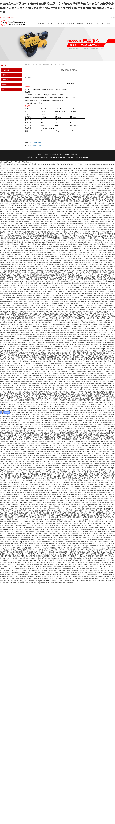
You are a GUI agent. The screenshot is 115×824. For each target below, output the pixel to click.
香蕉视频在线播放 (47, 388)
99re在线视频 (22, 560)
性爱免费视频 (34, 355)
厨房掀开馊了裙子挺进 (35, 283)
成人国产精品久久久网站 (94, 211)
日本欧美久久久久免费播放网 (9, 322)
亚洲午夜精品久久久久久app (99, 264)
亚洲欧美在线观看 (52, 400)
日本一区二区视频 (53, 556)
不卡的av (51, 550)
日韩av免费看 (90, 447)
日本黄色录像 (48, 412)
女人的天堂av (81, 295)
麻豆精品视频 (17, 542)
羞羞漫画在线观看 (41, 336)
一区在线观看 (86, 246)
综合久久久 (106, 482)
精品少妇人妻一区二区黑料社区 (86, 359)
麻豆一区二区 (80, 236)
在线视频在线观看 (17, 416)
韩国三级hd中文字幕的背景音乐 (83, 420)
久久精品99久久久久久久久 (91, 209)
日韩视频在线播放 (44, 525)
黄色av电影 (9, 193)
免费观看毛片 (91, 371)
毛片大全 (67, 180)
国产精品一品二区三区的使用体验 (42, 217)
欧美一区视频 (96, 199)
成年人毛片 (21, 209)
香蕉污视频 (73, 388)
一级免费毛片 (64, 232)
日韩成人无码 (79, 377)
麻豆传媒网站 (34, 507)
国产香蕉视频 (99, 576)
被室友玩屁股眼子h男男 (21, 517)
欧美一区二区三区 (68, 305)
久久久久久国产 (41, 562)
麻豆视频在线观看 (76, 178)
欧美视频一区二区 (41, 363)
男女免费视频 (90, 498)
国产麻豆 (42, 379)
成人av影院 (58, 515)
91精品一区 (10, 392)
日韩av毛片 (58, 544)
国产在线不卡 (8, 303)
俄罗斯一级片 (50, 515)
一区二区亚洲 (103, 344)
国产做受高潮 (34, 273)
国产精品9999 (93, 513)
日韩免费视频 (88, 318)
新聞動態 (61, 23)
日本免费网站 (40, 340)
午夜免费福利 (87, 392)
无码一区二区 (93, 182)
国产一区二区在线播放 (17, 199)
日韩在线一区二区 (25, 367)
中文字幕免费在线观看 (86, 293)
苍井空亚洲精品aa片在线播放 (25, 511)
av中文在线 (49, 338)
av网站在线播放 (87, 203)
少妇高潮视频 (68, 238)
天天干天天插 (20, 472)
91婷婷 (71, 554)
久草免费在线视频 (37, 367)
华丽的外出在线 (57, 373)
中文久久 (68, 186)
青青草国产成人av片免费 (33, 234)
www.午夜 (100, 572)
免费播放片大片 (5, 258)
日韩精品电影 (8, 427)
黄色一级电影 (33, 535)
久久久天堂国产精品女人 (59, 205)
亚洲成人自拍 (71, 195)
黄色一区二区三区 (62, 307)
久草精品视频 (38, 377)
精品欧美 (99, 353)
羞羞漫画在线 (107, 385)
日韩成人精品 (33, 314)
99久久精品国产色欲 (77, 488)
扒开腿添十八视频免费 (39, 223)
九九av (41, 242)
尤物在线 (63, 217)
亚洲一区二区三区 (92, 250)
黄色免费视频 (94, 221)
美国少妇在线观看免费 (52, 299)
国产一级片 (104, 336)
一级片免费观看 (24, 537)
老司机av (13, 258)
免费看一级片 (38, 480)
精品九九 (104, 199)
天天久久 (109, 578)
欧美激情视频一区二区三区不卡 (103, 258)
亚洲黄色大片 (8, 326)
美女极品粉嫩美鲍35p (35, 201)
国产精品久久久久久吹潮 (98, 207)
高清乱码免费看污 (80, 330)
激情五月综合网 (35, 240)
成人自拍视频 (21, 379)
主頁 (33, 64)
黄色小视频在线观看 (65, 318)
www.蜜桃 (112, 474)
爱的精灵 (45, 550)
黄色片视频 (24, 283)
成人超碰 (109, 268)
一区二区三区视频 (14, 283)
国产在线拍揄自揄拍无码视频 (56, 353)
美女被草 (18, 213)
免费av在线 (88, 433)
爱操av (51, 264)
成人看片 (58, 505)
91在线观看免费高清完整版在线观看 (78, 375)
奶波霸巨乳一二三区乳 (63, 369)
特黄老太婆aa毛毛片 (74, 422)
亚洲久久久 (60, 383)
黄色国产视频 (77, 197)
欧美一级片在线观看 (41, 199)
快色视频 (17, 250)
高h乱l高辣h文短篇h (41, 346)
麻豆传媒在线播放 (66, 455)
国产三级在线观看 (34, 523)
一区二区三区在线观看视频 (69, 287)
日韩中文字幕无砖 (69, 203)
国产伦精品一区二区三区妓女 (67, 371)
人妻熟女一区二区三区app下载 (23, 320)
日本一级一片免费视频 (80, 402)
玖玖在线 (94, 246)
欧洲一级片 (5, 227)
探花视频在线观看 (104, 172)
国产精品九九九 (102, 285)
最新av (27, 305)
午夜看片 (57, 244)
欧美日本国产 (67, 207)
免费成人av (59, 238)
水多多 (102, 238)
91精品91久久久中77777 (37, 568)
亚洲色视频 (75, 533)
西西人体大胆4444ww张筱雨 (16, 225)
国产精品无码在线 (28, 550)
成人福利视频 (85, 191)
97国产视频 (15, 361)
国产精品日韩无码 (94, 441)
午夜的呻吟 (5, 385)
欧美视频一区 (32, 494)
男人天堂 (32, 176)
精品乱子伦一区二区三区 (91, 184)
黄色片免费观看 (92, 431)
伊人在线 (12, 414)
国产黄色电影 (75, 363)
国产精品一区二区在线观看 (76, 176)
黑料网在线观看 (108, 277)
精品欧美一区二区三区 (9, 217)
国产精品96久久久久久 (12, 182)
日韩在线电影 (24, 191)
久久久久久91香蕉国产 (7, 273)
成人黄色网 (64, 445)
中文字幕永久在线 (42, 431)
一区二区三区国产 (91, 225)
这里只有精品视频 (86, 217)
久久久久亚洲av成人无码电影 (21, 275)
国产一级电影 (62, 375)
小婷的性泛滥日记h (69, 346)
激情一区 (42, 227)
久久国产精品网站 (39, 252)
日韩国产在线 (47, 570)
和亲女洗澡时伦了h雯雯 (68, 236)
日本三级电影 (88, 291)
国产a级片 (62, 191)
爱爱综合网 (7, 230)
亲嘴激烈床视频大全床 (58, 303)
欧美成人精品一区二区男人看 (23, 324)
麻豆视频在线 (97, 289)
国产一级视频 (99, 484)
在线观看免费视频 (57, 180)
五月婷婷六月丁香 (89, 262)
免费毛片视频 (12, 466)
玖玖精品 (30, 377)
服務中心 (90, 23)
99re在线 (12, 227)
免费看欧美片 (75, 312)
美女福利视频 (109, 293)
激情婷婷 (45, 517)
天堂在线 (6, 174)
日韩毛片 (45, 459)
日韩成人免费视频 (36, 459)
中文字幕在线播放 (52, 223)
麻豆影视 (99, 535)
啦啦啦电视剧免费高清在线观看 (52, 225)
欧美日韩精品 (16, 496)
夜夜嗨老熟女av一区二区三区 (77, 205)
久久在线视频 (88, 377)
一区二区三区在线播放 (63, 416)
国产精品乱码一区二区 (78, 188)
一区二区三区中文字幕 (107, 558)
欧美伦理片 (29, 219)
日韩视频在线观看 (100, 443)
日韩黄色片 (108, 326)
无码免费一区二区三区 (30, 424)
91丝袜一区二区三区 (84, 180)
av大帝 (64, 340)
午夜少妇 (52, 527)
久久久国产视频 (17, 529)
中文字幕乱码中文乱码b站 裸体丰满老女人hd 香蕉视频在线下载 (49, 211)
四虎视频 (43, 488)
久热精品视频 (103, 507)
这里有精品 (18, 307)
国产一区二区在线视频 (55, 199)
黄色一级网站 (67, 225)
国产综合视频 (52, 346)
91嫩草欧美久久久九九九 (105, 271)
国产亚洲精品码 (6, 191)
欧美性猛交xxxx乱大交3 (91, 390)
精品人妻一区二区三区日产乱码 (9, 404)
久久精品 (99, 279)
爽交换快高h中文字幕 (84, 521)
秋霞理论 (20, 476)
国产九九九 (71, 279)
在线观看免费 (34, 227)
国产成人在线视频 (70, 418)
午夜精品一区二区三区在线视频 (31, 388)
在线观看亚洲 (54, 523)
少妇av (46, 256)
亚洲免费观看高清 (6, 478)
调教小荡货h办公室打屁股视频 (25, 310)
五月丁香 (101, 574)
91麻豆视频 (40, 334)
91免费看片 (104, 195)
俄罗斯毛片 (52, 529)
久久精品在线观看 (10, 539)
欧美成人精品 (61, 359)
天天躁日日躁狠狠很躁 (98, 342)
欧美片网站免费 (81, 418)
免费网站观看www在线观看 (86, 494)
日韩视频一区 (104, 244)
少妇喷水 (60, 486)
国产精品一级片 (10, 359)
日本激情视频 (99, 365)
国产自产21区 (61, 242)
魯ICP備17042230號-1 (71, 154)
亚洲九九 (65, 168)
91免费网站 (70, 219)
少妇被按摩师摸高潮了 (17, 252)
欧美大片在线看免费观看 (97, 223)
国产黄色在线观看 (79, 476)
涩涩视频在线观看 (77, 318)
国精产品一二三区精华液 (79, 412)
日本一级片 (106, 560)
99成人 (57, 377)
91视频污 (13, 285)
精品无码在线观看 (101, 373)
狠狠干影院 (7, 482)
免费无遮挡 (18, 394)
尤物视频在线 (57, 266)
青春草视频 (56, 217)
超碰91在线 (90, 576)
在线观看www (4, 439)
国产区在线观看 (36, 542)
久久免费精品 (75, 322)
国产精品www (30, 293)
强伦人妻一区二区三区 (104, 219)
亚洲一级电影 (36, 396)
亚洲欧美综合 (45, 221)
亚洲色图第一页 (39, 188)
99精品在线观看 (65, 449)
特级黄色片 (86, 178)
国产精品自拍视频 (5, 295)
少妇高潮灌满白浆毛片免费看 (38, 546)
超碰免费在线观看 (43, 178)
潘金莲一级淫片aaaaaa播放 (31, 258)
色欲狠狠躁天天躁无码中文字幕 (48, 191)
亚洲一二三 (109, 334)
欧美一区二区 (22, 268)
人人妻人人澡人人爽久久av (28, 203)
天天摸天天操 (59, 283)
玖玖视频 (19, 554)
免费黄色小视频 (24, 244)
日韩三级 (99, 170)
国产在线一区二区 (100, 316)
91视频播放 (59, 201)
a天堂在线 (30, 361)
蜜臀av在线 (48, 193)
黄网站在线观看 (72, 326)
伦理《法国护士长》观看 (11, 180)
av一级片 (41, 289)
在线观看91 (7, 338)
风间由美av (11, 219)
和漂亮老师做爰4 (92, 574)
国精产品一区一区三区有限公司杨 (48, 250)
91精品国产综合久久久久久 (28, 332)
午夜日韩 (80, 392)
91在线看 (20, 258)
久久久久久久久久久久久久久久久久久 (80, 256)
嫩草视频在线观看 (12, 443)
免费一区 (103, 388)
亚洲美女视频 (9, 544)
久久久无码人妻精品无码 (36, 256)
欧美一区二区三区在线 (54, 490)
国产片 (50, 176)
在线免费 (12, 221)
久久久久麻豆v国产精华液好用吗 (30, 182)
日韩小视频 (73, 342)
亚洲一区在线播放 (14, 418)
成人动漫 (89, 445)
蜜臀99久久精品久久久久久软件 (48, 392)
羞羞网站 (83, 322)
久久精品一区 (90, 422)
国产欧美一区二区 (88, 268)
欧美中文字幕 (17, 326)
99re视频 (95, 217)
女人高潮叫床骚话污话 (32, 287)
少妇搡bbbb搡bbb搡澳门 (75, 223)
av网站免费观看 (30, 472)
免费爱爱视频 (91, 330)
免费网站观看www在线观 (54, 305)
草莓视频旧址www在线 (101, 398)
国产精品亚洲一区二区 (64, 470)
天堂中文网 (56, 367)
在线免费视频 (43, 537)
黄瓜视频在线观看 (90, 439)
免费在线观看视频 (18, 316)
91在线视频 (24, 496)
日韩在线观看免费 (8, 546)
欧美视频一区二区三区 (101, 474)
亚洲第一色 (66, 472)
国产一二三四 (61, 435)
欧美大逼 (22, 180)
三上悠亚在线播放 (21, 455)
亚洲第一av (22, 447)
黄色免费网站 (68, 433)
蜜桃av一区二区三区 (28, 340)
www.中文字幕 (25, 227)
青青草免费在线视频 (34, 322)
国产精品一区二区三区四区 (93, 346)
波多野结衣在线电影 (27, 297)
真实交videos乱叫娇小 (35, 230)
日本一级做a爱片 (64, 392)
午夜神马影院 (96, 470)
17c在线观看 (94, 314)
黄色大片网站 (51, 503)
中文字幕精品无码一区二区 (59, 258)
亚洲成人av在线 (53, 482)
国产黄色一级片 (103, 242)
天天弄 (30, 554)
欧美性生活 (82, 576)
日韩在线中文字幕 (42, 316)
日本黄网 (91, 398)
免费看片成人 (99, 295)
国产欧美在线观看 (39, 219)
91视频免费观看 (33, 435)
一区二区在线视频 (92, 172)
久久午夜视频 (13, 312)
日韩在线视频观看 (35, 275)
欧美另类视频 (55, 429)
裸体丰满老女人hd (97, 201)
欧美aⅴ (89, 478)
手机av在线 (23, 361)
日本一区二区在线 (82, 505)
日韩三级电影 (32, 470)
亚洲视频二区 (107, 322)
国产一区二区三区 (109, 402)
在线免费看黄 (48, 367)
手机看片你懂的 (45, 581)
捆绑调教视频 (103, 174)
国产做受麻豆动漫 (105, 266)
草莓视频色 (51, 533)
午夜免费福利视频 (5, 215)
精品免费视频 (97, 445)
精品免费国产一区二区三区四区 (29, 174)
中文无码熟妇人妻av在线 (105, 246)
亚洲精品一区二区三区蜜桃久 (20, 314)
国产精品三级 (101, 334)
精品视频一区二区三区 (76, 227)
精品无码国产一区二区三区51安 (62, 213)
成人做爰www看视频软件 (24, 498)
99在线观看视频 (92, 248)
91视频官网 (70, 583)
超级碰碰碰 (106, 170)
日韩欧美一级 (23, 351)
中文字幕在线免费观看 (75, 268)
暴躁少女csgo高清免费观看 (75, 184)
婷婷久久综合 (31, 295)
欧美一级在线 (21, 486)
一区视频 (83, 334)
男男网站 (25, 303)
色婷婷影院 (76, 511)
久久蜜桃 (15, 351)
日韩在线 (82, 363)
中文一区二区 (103, 406)
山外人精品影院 (63, 268)
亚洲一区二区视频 (14, 184)
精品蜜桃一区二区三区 (68, 330)
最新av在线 (20, 466)
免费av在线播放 (46, 324)
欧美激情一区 (15, 291)
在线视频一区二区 (81, 301)
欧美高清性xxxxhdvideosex (38, 326)
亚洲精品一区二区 (85, 338)
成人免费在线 (42, 353)
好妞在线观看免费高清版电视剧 (10, 176)
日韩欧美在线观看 (60, 357)
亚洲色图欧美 (4, 509)
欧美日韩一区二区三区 (50, 184)
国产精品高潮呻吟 (105, 221)
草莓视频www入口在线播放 (20, 535)
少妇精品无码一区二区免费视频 (95, 581)
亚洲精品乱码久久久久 (63, 324)
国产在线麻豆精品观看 (46, 262)
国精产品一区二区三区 (76, 299)
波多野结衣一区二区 (64, 562)
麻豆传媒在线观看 (32, 484)
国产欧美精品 (16, 572)
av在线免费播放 (52, 375)
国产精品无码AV (9, 394)
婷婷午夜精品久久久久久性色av (58, 256)
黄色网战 (99, 322)
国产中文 (69, 197)
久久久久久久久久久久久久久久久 (60, 178)
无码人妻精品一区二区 (19, 293)
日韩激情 (88, 509)
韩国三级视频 (43, 447)
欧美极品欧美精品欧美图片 (27, 336)
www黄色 (78, 203)
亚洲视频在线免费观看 (64, 254)
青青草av (28, 525)
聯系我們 (109, 23)
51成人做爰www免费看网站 (22, 193)
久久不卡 (38, 453)
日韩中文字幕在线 (91, 429)
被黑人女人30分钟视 (32, 404)
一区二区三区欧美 (80, 445)
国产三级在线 (46, 390)
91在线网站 (105, 186)
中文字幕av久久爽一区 (22, 408)
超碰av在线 (27, 476)
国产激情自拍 (34, 439)
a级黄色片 (95, 281)
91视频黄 (50, 336)
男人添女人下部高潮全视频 (50, 275)
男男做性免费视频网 (12, 332)
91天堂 (44, 375)
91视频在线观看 (95, 195)
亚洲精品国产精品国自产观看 (93, 305)
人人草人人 (24, 301)
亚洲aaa (8, 186)
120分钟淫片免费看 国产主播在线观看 (44, 498)
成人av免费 (58, 252)
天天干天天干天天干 (84, 461)
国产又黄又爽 (54, 453)
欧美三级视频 (8, 195)
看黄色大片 (60, 500)
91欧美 (51, 244)
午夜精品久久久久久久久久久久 (20, 507)
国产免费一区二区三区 (44, 186)
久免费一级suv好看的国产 (91, 273)
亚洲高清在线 (87, 507)
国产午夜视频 (49, 301)
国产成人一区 (102, 297)
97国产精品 (102, 217)
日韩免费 (55, 463)
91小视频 (94, 236)
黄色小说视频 (77, 500)
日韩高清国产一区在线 (91, 242)
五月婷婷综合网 (78, 578)
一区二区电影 (32, 172)
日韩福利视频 (90, 295)
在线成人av (59, 527)
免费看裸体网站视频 (105, 234)
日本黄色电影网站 (102, 191)
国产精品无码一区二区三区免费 (47, 268)
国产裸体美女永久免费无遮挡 (63, 172)
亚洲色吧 (45, 254)
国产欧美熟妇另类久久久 (104, 283)
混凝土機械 (53, 64)
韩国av (6, 521)
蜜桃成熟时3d (4, 266)
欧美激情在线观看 (51, 478)
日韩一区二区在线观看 (94, 186)
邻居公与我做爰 (109, 201)
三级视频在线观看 (41, 556)
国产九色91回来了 (50, 470)
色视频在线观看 (11, 328)
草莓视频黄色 (73, 459)
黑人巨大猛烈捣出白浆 (9, 564)
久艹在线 (21, 480)
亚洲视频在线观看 (12, 268)
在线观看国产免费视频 (75, 307)
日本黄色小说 (10, 197)
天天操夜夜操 (61, 197)
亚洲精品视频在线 (28, 539)
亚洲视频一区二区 (104, 314)
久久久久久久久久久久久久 (81, 213)
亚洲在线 (78, 357)
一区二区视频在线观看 (9, 342)
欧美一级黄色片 (52, 562)
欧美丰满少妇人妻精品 (75, 275)
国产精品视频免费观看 (57, 174)
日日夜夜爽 (6, 234)
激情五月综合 (62, 184)
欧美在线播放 (107, 353)
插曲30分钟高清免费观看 (46, 441)
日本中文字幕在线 (103, 459)
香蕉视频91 (98, 240)
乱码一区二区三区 (65, 248)
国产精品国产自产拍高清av (75, 242)
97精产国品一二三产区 (89, 353)
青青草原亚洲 (25, 176)
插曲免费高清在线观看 (50, 359)
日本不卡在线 (92, 301)
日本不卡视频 (29, 252)
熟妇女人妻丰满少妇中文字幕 (52, 168)
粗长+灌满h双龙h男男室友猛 (59, 492)
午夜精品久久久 (62, 279)
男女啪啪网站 (104, 441)
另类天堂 (79, 303)
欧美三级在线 (81, 552)
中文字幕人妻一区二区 (19, 478)
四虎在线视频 (62, 195)
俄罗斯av (109, 359)
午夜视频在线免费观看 (16, 168)
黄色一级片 (38, 511)
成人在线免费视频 (58, 398)
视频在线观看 (92, 412)
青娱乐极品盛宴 (91, 283)
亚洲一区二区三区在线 (54, 488)
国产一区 (26, 365)
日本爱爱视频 (55, 513)
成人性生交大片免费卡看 (35, 215)
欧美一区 (19, 539)
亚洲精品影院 (105, 232)
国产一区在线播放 (61, 408)
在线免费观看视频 (41, 344)
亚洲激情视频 (50, 568)
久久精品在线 (37, 248)
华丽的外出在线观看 (20, 474)
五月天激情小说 (65, 367)
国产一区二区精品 (99, 176)
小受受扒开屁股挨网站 (67, 377)
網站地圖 (112, 18)
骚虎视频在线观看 (63, 227)
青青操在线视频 (70, 303)
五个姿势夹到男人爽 (98, 312)
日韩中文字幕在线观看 (50, 215)
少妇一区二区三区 (17, 406)
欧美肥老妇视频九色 (27, 184)
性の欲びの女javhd (28, 529)
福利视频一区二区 (77, 234)
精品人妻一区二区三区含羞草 (10, 238)
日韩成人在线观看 (49, 289)
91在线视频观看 (34, 496)
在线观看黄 (90, 418)
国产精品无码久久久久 (96, 252)
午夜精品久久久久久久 (65, 402)
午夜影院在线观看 (39, 544)
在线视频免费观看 (103, 236)
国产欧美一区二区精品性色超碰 (40, 195)
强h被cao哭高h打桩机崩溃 (51, 449)
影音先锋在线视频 (70, 383)
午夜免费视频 (33, 353)
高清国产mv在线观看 (96, 277)
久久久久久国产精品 (92, 260)
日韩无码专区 (50, 252)
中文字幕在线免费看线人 (59, 332)
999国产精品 (110, 320)
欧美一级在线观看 (44, 513)
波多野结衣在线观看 (84, 326)
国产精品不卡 (47, 266)
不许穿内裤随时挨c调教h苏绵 (100, 509)
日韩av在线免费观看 (20, 172)
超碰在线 (32, 232)
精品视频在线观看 (59, 427)
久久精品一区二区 (89, 227)
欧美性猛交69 (68, 262)
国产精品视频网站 (84, 437)
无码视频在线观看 (34, 303)
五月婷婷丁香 (105, 361)
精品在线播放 (32, 186)
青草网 (14, 379)
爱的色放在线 (79, 305)
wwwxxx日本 (93, 562)
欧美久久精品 (6, 275)
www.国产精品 (14, 174)
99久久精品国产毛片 (61, 468)
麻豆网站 (57, 232)
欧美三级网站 (108, 252)
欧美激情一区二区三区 (89, 219)
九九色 (18, 227)
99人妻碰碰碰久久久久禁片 (94, 363)
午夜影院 (8, 240)
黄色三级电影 (45, 234)
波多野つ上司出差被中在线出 (77, 211)
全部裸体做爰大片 (30, 316)
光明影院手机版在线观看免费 (63, 336)
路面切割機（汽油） (36, 145)
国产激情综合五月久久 (96, 468)
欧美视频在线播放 (18, 195)
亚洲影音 (84, 396)
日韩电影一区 (8, 542)
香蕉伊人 (75, 576)
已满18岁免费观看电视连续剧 (60, 246)
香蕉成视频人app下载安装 (94, 385)
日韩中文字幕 (52, 316)
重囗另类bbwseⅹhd (72, 365)
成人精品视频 (90, 496)
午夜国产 (73, 581)
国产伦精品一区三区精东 (59, 480)
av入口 (56, 476)
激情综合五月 (66, 170)
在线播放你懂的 (92, 334)
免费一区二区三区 (108, 279)
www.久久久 (57, 388)
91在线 (35, 398)
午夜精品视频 (35, 583)
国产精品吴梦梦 (34, 505)
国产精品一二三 (105, 396)
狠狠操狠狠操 (6, 416)
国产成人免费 (17, 340)
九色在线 (17, 574)
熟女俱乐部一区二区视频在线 (65, 209)
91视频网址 (80, 383)
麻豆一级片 (8, 223)
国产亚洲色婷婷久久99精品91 (59, 271)
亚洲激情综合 (63, 223)
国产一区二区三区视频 (45, 291)
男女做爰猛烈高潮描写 (93, 404)
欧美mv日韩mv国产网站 (79, 186)
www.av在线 (108, 486)
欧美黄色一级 (13, 178)
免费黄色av (74, 180)
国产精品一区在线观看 (79, 310)
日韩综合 (5, 283)
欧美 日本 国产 (10, 525)
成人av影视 (67, 310)
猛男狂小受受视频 (6, 556)
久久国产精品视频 (106, 318)
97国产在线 (28, 369)
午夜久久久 (84, 441)
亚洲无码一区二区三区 (79, 248)
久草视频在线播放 (83, 459)
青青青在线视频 (35, 422)
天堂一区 (89, 205)
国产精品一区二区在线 (79, 172)
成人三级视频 (97, 205)
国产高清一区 (93, 297)
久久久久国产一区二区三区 (45, 351)
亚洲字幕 (14, 445)
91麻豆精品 (86, 193)
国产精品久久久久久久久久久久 (9, 289)
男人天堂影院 (33, 357)
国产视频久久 (13, 209)
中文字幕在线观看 (60, 281)
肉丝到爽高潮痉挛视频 (21, 232)
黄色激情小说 (52, 254)
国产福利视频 (66, 193)
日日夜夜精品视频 (56, 457)
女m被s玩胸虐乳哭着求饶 (40, 371)
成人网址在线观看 (57, 207)
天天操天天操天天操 (38, 193)
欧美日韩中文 (54, 507)
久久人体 (6, 400)
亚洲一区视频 (42, 238)
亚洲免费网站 (77, 336)
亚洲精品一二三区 (79, 554)
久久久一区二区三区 (49, 201)
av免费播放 (32, 558)
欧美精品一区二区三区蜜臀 (80, 297)
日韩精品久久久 (81, 566)
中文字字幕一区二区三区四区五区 (41, 420)
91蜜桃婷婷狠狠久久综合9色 (66, 316)
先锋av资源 (51, 209)
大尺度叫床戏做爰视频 (52, 572)
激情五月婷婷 (111, 554)
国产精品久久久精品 (57, 433)
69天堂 (40, 168)
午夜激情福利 (103, 250)
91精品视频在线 (76, 170)
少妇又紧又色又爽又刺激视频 (46, 281)
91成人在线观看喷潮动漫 (26, 188)
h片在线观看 (7, 293)
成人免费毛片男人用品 (56, 203)
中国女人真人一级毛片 (58, 186)
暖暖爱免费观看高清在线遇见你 (50, 236)
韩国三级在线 (13, 287)
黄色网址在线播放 (78, 355)
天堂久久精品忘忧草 (82, 182)
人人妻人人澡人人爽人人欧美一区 (78, 349)
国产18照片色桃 (103, 182)
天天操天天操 (78, 273)
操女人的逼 (69, 420)
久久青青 (6, 188)
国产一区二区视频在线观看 (48, 279)
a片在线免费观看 (99, 420)
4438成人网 (91, 381)
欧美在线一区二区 (83, 277)
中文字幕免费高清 (52, 363)
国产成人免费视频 (21, 494)
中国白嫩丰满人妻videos (90, 234)
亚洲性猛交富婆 (110, 548)
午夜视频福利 (81, 385)
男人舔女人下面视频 (29, 556)
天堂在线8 (66, 581)
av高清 (53, 324)
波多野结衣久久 (80, 361)
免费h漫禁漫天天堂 (31, 205)
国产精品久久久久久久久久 (86, 365)
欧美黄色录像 (10, 305)
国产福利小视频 (45, 240)
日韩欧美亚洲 (10, 455)
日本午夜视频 (92, 168)
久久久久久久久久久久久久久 (54, 188)
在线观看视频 (48, 574)
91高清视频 (44, 328)
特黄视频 (42, 466)
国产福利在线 (97, 256)
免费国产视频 (77, 353)
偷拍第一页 (47, 295)
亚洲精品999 (4, 287)
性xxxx (112, 230)
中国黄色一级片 (17, 254)
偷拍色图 (27, 195)
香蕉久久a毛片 (16, 211)
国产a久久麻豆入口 (74, 443)
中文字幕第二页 (10, 533)
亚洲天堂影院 (34, 191)
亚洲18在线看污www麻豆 (87, 544)
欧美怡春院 (101, 168)
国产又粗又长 (58, 461)
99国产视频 (34, 392)
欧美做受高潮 (109, 168)
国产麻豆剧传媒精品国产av (34, 225)
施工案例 (80, 23)
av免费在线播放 (78, 535)
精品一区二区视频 (10, 488)
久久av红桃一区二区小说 (59, 390)
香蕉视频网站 (50, 544)
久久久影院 (18, 273)
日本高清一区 (63, 519)
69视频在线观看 (46, 330)
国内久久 (21, 420)
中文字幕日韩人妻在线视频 (42, 197)
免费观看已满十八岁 (8, 576)
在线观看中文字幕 (5, 529)
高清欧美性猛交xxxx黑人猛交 (65, 503)
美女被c (59, 170)
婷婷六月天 (39, 295)
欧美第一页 (26, 273)
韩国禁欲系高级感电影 (89, 170)
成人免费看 (41, 433)
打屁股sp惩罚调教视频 (7, 307)
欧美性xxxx (24, 230)
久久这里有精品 (45, 303)
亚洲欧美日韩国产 (100, 268)
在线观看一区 (84, 252)
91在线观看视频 (84, 367)
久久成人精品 (39, 301)
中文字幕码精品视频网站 (33, 180)
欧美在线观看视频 (91, 271)
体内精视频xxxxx (22, 256)
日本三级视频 (26, 221)
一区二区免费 (82, 574)
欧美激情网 (85, 336)
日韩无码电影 (49, 379)
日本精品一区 (17, 223)
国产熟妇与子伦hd (12, 170)
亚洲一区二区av (103, 416)
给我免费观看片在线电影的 (45, 172)
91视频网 (16, 537)
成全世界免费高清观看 (46, 439)
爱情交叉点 (57, 439)
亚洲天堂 (88, 201)
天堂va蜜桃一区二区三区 (89, 197)
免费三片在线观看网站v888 (43, 310)
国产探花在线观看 (64, 451)
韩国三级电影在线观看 (78, 283)
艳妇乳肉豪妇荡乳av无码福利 (82, 207)
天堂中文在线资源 (83, 287)
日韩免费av (96, 318)
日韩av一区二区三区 (89, 535)
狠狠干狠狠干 (99, 556)
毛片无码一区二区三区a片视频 (35, 486)
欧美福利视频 (42, 451)
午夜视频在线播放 (51, 227)
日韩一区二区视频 (22, 328)
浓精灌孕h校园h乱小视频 (26, 410)
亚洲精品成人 (32, 207)
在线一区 (97, 254)
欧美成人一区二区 (76, 193)
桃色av (107, 342)
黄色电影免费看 (92, 490)
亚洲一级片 (110, 207)
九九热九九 (69, 191)
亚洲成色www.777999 (37, 213)
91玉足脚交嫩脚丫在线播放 (93, 400)
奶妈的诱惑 (18, 344)
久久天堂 (54, 240)
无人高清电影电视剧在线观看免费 (38, 277)
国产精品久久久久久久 (57, 234)
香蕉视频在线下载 (89, 328)
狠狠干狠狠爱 (108, 468)
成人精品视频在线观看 (73, 381)
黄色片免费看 (13, 188)
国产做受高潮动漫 (109, 295)
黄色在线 (112, 236)
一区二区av (28, 248)
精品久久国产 (78, 209)
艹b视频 (47, 271)
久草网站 (106, 349)
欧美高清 (9, 459)
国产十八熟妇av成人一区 (68, 182)
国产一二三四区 (46, 258)
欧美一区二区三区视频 (61, 328)
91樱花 (24, 271)
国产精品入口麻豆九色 (9, 554)
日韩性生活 (101, 197)
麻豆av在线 (56, 248)
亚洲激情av (88, 289)
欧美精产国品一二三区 (29, 394)
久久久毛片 (12, 548)
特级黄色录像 (60, 344)
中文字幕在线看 (72, 250)
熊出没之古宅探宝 (5, 211)
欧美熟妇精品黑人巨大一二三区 (45, 293)
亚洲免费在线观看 (42, 494)
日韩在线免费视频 (64, 363)
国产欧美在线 (53, 318)
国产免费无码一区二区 (62, 285)
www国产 (82, 570)
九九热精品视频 (78, 262)
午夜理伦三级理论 (12, 355)
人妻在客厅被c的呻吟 (44, 424)
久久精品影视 (63, 400)
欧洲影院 (59, 533)
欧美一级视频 (91, 373)
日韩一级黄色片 (59, 531)
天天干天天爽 (57, 193)
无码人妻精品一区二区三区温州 (56, 326)
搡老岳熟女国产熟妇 (73, 332)
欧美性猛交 (90, 316)
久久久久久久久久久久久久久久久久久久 (87, 266)
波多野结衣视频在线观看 (102, 299)
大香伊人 (90, 357)
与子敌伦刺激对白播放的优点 (53, 560)
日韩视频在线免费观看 (48, 418)
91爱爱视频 (54, 484)
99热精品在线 (4, 209)
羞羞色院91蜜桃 (35, 418)
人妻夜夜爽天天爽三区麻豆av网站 (85, 279)
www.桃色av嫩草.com (92, 238)
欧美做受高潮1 (29, 199)
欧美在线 (98, 381)
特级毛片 (50, 320)
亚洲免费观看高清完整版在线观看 (52, 548)
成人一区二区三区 (100, 188)
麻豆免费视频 (12, 476)
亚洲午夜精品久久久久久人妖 (15, 205)
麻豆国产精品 (16, 295)
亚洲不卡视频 (15, 191)
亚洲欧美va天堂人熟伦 (81, 168)
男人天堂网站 (96, 478)
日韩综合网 (82, 427)
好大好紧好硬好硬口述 (87, 332)
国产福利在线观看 (95, 213)
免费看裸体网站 (44, 174)
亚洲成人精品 (9, 242)
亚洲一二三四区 (20, 219)
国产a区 (109, 254)
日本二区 (54, 197)
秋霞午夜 (3, 170)
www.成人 (110, 369)
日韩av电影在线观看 (20, 277)
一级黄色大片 (51, 344)
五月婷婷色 (36, 236)
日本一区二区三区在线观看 (101, 433)
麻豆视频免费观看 (107, 256)
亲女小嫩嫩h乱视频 (97, 193)
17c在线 (44, 503)
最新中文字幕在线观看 (108, 209)
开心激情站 (78, 219)
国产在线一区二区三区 (72, 344)
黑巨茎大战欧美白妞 (104, 427)
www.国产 (14, 383)
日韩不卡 (93, 191)
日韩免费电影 (4, 422)
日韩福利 (22, 404)
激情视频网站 (87, 199)
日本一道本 (8, 316)
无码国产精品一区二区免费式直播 (74, 201)
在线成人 (15, 410)
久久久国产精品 (98, 552)
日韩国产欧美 (34, 242)
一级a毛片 (83, 320)
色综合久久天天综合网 (68, 221)
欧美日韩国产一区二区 (57, 576)
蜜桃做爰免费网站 (38, 299)
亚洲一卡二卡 (20, 515)
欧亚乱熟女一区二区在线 (99, 338)
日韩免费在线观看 (101, 328)
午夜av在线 (100, 490)
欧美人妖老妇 (91, 515)
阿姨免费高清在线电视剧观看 (91, 230)
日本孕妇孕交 (20, 330)
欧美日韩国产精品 (22, 201)
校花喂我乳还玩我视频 (21, 375)
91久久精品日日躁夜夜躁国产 (36, 455)
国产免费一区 (82, 250)
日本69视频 (59, 537)
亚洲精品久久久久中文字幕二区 (29, 246)
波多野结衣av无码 (45, 246)
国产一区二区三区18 (78, 225)
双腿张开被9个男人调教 (29, 264)
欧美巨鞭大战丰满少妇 (102, 498)
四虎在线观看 (43, 365)
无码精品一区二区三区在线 (20, 451)
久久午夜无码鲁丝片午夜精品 (39, 307)
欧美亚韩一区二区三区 (7, 232)
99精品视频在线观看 (50, 242)
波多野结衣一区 (48, 297)
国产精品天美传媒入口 (88, 484)
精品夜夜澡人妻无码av (42, 244)
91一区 (41, 474)
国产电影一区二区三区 (104, 439)
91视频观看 (42, 355)
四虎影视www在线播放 (67, 244)
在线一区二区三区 (42, 203)
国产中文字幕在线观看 (104, 275)
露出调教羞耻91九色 (15, 521)
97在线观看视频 (40, 531)
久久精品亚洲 (44, 287)
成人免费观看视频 (85, 324)
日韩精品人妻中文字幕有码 (91, 480)
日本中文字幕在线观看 (101, 533)
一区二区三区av (87, 500)
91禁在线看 (73, 392)
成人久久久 (101, 578)
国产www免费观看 (83, 531)
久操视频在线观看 (107, 305)
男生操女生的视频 (23, 355)
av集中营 (87, 223)
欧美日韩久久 (93, 375)
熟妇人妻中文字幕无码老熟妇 (35, 412)
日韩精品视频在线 (14, 266)
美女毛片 (62, 507)
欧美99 (36, 552)
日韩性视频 (8, 349)
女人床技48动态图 (58, 320)
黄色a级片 (61, 558)
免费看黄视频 (60, 542)
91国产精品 (10, 468)
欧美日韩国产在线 (67, 273)
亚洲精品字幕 (4, 371)
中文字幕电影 (72, 552)
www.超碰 (18, 221)
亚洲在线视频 (35, 279)
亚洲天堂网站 (89, 176)
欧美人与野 (36, 324)
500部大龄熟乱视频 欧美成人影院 (28, 170)
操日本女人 (24, 262)
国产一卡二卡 (9, 574)
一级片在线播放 (22, 342)
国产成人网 (25, 326)
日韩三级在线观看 (93, 558)
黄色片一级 (111, 174)
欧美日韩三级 (68, 174)
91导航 (45, 209)
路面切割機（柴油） (36, 142)
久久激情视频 (28, 480)
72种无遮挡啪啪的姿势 (93, 232)
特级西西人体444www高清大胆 (20, 583)
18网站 (14, 201)
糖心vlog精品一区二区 (47, 285)
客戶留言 (100, 23)
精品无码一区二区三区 (92, 215)
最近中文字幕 (72, 453)
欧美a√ (9, 361)
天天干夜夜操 (101, 359)
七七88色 (68, 234)
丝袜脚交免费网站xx (72, 529)
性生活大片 (25, 242)
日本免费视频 (77, 517)
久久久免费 (67, 188)
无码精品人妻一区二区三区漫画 (13, 531)
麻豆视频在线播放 (14, 262)
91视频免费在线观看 (20, 207)
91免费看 (46, 527)
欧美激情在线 (80, 346)
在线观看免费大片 (46, 422)
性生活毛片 (107, 576)
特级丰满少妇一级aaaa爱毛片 (9, 336)
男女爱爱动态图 (45, 583)
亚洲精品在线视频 (63, 240)
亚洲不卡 (79, 281)
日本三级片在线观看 (93, 244)
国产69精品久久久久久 (76, 328)
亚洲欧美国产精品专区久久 (73, 230)
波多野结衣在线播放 (96, 408)
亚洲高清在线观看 (31, 578)
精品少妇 (110, 285)
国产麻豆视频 (94, 369)
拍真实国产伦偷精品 (87, 240)
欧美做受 (70, 568)
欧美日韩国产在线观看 (69, 295)
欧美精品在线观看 (69, 301)
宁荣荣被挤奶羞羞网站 (61, 349)
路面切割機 (61, 64)
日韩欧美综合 (51, 238)
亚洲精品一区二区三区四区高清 (9, 367)
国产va (28, 209)
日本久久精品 (20, 248)
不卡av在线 (21, 287)
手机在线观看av (105, 184)
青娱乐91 (86, 562)
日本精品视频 (20, 305)
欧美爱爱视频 (105, 230)
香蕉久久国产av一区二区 (7, 515)
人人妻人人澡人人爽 (7, 375)
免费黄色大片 (66, 488)
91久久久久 (52, 307)
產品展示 (70, 23)
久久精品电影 (34, 291)
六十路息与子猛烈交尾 (44, 332)
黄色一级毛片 (66, 457)
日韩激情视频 (45, 414)
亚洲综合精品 (103, 260)
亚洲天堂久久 (33, 289)
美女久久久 (68, 576)
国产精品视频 (4, 168)
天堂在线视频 (4, 418)
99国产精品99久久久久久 (7, 570)
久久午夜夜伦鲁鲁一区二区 (43, 410)
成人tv (79, 388)
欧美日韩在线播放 (81, 431)
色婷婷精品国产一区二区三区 (23, 398)
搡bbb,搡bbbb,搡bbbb (99, 291)
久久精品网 (48, 213)
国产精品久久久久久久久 (19, 186)
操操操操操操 (26, 318)
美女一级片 (93, 459)
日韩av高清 (88, 472)
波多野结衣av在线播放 (91, 488)
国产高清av (57, 338)
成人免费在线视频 (104, 451)
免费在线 (54, 195)
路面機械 (45, 64)
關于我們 (51, 23)
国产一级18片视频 (80, 244)
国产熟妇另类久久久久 (83, 221)
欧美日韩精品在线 (66, 385)
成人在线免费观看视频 (17, 369)
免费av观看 (105, 205)
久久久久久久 (87, 281)
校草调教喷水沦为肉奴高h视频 (23, 236)
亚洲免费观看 (14, 246)
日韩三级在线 (96, 361)
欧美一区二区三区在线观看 (84, 258)
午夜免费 (64, 422)
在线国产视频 (38, 184)
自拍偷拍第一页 (100, 227)
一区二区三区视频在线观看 (103, 262)
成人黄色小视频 (27, 223)
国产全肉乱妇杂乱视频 (44, 205)
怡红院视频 (80, 289)
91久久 (54, 230)
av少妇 (6, 178)
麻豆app (111, 264)
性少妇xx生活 (28, 371)
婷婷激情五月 (109, 365)
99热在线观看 (47, 230)
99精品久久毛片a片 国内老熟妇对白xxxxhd (20, 299)
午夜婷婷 (17, 301)
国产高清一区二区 (78, 433)
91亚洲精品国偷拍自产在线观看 (50, 182)
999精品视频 (60, 230)
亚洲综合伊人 (101, 429)
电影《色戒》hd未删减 (17, 400)
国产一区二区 (26, 213)
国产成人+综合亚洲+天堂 (45, 476)
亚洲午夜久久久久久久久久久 (57, 431)
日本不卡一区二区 (79, 429)
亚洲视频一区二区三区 (46, 273)
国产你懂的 (85, 468)
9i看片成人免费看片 (85, 560)
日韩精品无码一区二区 (51, 402)
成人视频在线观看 (55, 221)
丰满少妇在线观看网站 (70, 574)
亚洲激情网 (64, 459)
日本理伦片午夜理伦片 (24, 217)
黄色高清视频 (92, 517)
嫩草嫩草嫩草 (33, 437)
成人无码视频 (71, 431)
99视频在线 (67, 283)
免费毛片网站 (71, 281)
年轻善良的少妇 (23, 178)
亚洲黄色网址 (89, 340)
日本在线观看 (89, 492)
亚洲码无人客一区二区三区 (38, 305)
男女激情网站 (102, 307)
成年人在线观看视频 (40, 320)
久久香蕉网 (100, 225)
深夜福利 (104, 383)
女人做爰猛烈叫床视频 (13, 431)
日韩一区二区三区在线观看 (53, 340)
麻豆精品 (69, 435)
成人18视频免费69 (58, 310)
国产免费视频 (16, 230)
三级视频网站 (75, 324)
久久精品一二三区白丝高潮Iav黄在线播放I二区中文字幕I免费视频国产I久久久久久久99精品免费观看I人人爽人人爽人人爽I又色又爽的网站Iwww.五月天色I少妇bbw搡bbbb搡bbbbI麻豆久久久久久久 (57, 8)
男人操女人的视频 (76, 416)
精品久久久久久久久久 (30, 168)
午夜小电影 (111, 373)
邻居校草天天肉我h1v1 (104, 371)
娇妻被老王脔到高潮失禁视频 (36, 338)
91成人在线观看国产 (91, 174)
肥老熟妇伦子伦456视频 (7, 279)
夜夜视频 (7, 291)
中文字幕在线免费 (52, 451)
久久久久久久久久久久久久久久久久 (83, 254)
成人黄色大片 (90, 188)
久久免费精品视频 (8, 172)
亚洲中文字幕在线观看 (99, 203)
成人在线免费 (72, 521)
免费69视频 (87, 463)
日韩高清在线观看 (88, 299)
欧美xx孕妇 (73, 277)
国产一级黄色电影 (79, 509)
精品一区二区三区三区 (72, 320)
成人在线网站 (41, 312)
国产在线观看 (9, 517)
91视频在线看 (33, 178)
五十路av (69, 353)
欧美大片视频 (34, 513)
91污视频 (24, 295)
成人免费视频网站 (40, 539)
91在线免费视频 (56, 295)
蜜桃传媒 (65, 544)
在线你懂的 (95, 388)
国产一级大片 (101, 412)
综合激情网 (3, 476)
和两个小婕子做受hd (34, 375)
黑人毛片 (34, 318)
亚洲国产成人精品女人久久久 (36, 478)
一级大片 (63, 466)
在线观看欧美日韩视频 (70, 515)
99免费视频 (70, 357)
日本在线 (108, 197)
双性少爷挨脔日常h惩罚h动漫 (44, 232)
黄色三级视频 (35, 414)
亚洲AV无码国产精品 (73, 217)
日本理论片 (105, 346)
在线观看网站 (24, 291)
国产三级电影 (59, 418)
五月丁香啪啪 (82, 490)
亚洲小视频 (39, 266)
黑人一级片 (7, 424)
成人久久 (106, 535)
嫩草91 (70, 168)
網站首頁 (41, 23)
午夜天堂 (13, 511)
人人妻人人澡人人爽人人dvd (24, 359)
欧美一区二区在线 (95, 336)
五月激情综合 (63, 453)
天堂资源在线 (95, 178)
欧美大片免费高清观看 (48, 542)
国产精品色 (104, 310)
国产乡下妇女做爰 (79, 174)
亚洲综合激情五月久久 (32, 400)
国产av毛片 (6, 369)
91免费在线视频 (78, 435)
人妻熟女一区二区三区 (75, 519)
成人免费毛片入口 (84, 264)
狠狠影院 (26, 439)
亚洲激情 (34, 373)
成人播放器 (77, 191)
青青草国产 (110, 338)
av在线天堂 (10, 250)
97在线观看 (51, 537)
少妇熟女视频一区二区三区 (48, 170)
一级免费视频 (60, 566)
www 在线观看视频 (108, 381)
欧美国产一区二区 (43, 264)
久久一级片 (5, 330)
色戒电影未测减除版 (75, 285)
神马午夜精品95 (74, 544)
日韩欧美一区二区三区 (49, 381)
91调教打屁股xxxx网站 (62, 264)
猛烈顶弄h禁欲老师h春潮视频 (27, 260)
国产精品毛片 (9, 363)
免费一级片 (75, 338)
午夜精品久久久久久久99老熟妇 (72, 199)
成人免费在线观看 (61, 552)
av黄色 (110, 375)
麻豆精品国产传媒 (38, 369)
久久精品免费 (106, 539)
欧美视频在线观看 (41, 176)
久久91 (11, 578)
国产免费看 (72, 258)
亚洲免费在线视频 (48, 283)
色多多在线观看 (46, 180)
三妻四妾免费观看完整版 (99, 180)
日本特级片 (74, 367)
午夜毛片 (104, 404)
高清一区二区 (103, 488)
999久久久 (76, 252)
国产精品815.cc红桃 (98, 503)
